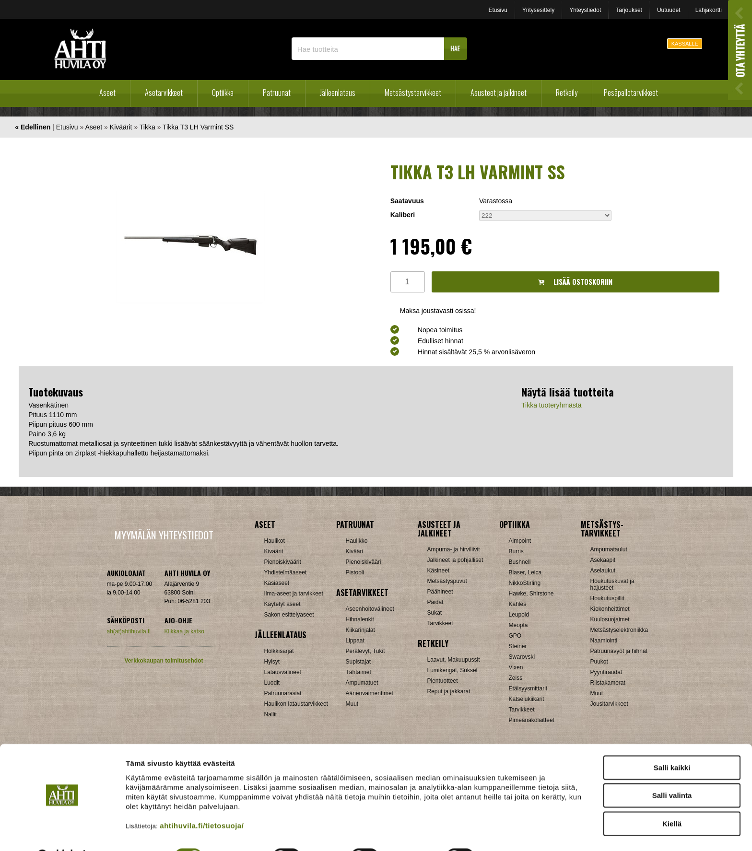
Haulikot (274, 540)
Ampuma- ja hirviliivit (453, 549)
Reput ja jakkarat (448, 691)
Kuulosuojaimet (610, 619)
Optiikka (223, 92)
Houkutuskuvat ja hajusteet (612, 584)
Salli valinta (672, 772)
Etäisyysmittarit (528, 688)
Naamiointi (604, 640)
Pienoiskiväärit (282, 562)
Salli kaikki (672, 743)
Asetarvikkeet (164, 92)
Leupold (519, 614)
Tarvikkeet (440, 623)
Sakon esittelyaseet (289, 614)
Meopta (518, 625)
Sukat (434, 612)
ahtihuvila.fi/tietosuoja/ (202, 801)
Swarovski (522, 656)
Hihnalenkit (360, 619)
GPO (515, 635)
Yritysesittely (538, 10)
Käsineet (438, 570)
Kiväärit (121, 127)
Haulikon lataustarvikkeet (296, 703)
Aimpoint (520, 540)
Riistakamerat (607, 682)
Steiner (518, 646)
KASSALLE (684, 44)
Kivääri (355, 551)
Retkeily (566, 92)
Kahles (518, 604)
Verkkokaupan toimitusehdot (163, 660)
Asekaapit (603, 560)
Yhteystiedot (585, 10)
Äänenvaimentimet (369, 693)
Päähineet (440, 591)
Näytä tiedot (513, 832)
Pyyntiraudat (606, 672)
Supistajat (358, 661)
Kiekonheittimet (610, 609)
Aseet (107, 92)
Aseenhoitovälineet (370, 609)
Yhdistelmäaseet (285, 572)
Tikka (147, 127)
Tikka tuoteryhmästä (551, 405)
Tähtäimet (358, 672)
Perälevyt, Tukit (365, 651)
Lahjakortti (708, 10)
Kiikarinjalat (360, 630)
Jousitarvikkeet (609, 703)
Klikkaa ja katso (184, 631)
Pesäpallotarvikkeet (631, 92)
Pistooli (355, 572)
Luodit (272, 682)
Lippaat (355, 640)
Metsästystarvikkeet (413, 92)
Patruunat (277, 92)
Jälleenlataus (337, 92)
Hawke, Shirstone (531, 593)
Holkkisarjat (279, 651)
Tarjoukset (629, 10)
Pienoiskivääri (363, 562)
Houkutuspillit (607, 598)
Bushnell (520, 562)
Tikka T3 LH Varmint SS (198, 127)
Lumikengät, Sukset (452, 670)
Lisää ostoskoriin (575, 282)
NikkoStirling (525, 583)
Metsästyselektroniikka (619, 630)
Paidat (435, 602)
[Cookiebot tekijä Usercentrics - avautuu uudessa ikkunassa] (62, 832)
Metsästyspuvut (447, 581)
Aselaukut (603, 570)
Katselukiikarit (526, 699)
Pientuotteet (442, 680)
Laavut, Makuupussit (453, 659)
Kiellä (672, 799)
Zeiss (516, 678)
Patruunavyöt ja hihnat (618, 651)
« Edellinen (32, 127)
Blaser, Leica (525, 572)
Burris (516, 551)
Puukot (599, 661)
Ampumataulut (608, 549)
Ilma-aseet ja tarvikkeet (293, 593)
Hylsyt (272, 661)
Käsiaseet (277, 583)
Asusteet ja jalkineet (498, 92)
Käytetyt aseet (282, 604)
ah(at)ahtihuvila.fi (129, 631)
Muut (352, 703)
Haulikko (357, 540)
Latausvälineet (282, 672)
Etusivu (497, 10)
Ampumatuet (362, 682)
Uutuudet (669, 10)
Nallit (270, 714)
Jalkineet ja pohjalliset (455, 560)
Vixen (516, 667)
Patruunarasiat (283, 693)
